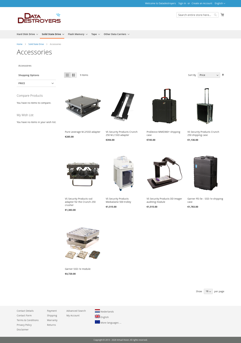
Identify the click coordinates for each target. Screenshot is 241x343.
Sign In (182, 3)
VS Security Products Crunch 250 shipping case (203, 133)
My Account (72, 315)
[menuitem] (26, 34)
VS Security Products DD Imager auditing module (164, 200)
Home (20, 44)
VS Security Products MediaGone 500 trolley (118, 200)
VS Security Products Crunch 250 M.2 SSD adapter (122, 133)
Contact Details (25, 310)
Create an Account (202, 3)
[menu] (120, 34)
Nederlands (104, 311)
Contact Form (24, 315)
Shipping (52, 315)
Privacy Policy (24, 324)
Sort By (192, 75)
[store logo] (39, 18)
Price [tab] (21, 83)
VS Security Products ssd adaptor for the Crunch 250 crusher (80, 202)
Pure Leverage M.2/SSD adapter (82, 131)
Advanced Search (76, 310)
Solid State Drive (36, 44)
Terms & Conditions (28, 320)
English (102, 317)
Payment (52, 310)
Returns (51, 324)
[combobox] (197, 15)
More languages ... (108, 322)
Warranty (52, 320)
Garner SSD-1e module (78, 268)
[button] (220, 3)
